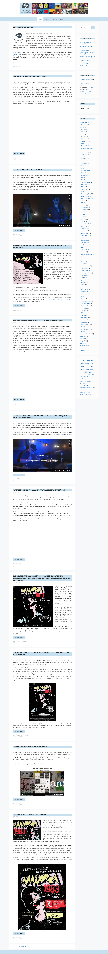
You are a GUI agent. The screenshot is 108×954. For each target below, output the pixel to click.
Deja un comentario (18, 159)
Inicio (40, 19)
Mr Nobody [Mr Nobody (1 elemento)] (93, 387)
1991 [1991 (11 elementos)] (91, 369)
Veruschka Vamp (86, 320)
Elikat (82, 172)
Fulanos (83, 187)
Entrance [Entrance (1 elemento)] (81, 379)
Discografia (83, 336)
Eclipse (83, 168)
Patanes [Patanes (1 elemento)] (81, 389)
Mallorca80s (21, 735)
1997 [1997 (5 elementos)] (89, 374)
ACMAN (55, 19)
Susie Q (83, 298)
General (82, 343)
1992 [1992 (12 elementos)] (81, 372)
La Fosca (83, 212)
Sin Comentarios (86, 291)
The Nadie (84, 308)
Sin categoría (17, 66)
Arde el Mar (84, 141)
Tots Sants (84, 312)
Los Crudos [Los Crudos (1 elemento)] (82, 381)
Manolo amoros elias (86, 79)
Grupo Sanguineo (86, 194)
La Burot (16, 157)
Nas (82, 256)
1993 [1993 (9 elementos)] (86, 372)
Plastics (15, 563)
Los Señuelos (85, 240)
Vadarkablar (84, 317)
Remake (15, 403)
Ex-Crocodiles (85, 175)
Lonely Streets (85, 223)
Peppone (83, 275)
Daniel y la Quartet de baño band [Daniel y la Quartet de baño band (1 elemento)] (86, 378)
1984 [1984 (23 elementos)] (87, 363)
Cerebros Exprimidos (87, 148)
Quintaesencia (85, 280)
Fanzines (82, 338)
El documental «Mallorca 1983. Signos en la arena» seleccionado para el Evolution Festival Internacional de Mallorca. (41, 578)
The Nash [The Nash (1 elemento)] (81, 392)
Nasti (91, 87)
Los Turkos (84, 245)
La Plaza (83, 219)
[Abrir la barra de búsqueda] (68, 19)
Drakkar (83, 165)
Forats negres (85, 184)
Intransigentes (85, 196)
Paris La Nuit (84, 268)
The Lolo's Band (85, 305)
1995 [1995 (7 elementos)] (81, 374)
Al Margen (84, 138)
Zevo (82, 327)
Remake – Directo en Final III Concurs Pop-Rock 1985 (38, 320)
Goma (82, 191)
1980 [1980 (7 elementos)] (84, 361)
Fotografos (83, 341)
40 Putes (83, 129)
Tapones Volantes (86, 301)
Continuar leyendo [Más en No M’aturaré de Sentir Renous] (19, 230)
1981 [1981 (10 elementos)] (88, 361)
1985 (15, 404)
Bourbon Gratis (85, 146)
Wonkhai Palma (85, 324)
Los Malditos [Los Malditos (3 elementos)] (88, 381)
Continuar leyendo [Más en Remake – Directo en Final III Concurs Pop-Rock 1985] (19, 399)
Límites (83, 221)
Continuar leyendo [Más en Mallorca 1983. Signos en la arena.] (19, 933)
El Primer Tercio (85, 170)
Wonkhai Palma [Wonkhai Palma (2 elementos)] (83, 394)
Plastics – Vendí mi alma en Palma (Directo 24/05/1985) (39, 490)
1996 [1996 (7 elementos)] (85, 374)
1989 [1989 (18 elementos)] (82, 369)
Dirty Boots (84, 161)
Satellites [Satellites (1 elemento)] (86, 390)
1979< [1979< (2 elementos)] (81, 361)
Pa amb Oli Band (86, 266)
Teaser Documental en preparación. (30, 747)
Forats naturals (85, 182)
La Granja (84, 214)
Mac (82, 247)
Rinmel (83, 284)
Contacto (62, 19)
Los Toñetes (84, 242)
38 (19, 946)
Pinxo (81, 94)
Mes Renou (84, 249)
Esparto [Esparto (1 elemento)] (85, 379)
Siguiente (24, 946)
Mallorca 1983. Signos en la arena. (29, 815)
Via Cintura (84, 322)
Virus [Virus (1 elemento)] (89, 392)
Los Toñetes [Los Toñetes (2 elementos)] (82, 383)
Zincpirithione (85, 329)
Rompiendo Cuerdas (87, 287)
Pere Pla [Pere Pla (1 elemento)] (84, 389)
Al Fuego (83, 136)
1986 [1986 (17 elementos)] (82, 366)
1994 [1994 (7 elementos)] (90, 372)
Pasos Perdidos (85, 270)
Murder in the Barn (86, 254)
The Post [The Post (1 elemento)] (85, 392)
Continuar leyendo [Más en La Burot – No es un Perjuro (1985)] (19, 153)
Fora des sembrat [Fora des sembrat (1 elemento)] (90, 379)
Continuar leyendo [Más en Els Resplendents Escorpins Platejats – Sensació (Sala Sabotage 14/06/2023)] (19, 474)
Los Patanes (84, 238)
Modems (83, 252)
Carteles (82, 331)
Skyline (83, 296)
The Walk (83, 310)
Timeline (47, 19)
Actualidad (24, 309)
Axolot (87, 94)
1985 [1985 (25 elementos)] (92, 363)
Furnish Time (85, 189)
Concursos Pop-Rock (86, 334)
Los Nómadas (85, 235)
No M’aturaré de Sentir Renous (28, 170)
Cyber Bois (84, 154)
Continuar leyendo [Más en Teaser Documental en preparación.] (19, 799)
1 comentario (17, 405)
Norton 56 (84, 263)
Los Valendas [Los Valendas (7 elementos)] (84, 385)
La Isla (83, 216)
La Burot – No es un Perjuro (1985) (29, 76)
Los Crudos (84, 226)
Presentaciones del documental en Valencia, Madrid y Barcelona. (87, 52)
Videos (19, 157)
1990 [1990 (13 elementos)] (87, 369)
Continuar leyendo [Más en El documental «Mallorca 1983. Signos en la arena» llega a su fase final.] (19, 731)
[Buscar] (93, 27)
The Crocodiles (85, 303)
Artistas (82, 127)
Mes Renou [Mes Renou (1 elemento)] (88, 387)
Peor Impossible (85, 273)
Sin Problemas (85, 294)
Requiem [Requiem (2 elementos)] (89, 389)
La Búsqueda (84, 207)
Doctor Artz (84, 163)
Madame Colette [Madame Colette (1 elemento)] (83, 387)
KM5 (82, 202)
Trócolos (83, 315)
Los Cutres (84, 230)
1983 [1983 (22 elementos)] (82, 363)
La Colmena (84, 209)
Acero (82, 134)
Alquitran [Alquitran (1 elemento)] (88, 376)
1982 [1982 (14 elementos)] (93, 361)
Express (83, 177)
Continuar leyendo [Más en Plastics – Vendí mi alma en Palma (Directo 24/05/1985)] (19, 559)
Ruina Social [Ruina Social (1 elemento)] (82, 390)
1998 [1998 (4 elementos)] (92, 374)
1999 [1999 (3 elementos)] (81, 376)
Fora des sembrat (86, 179)
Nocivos (83, 261)
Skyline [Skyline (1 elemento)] (90, 390)
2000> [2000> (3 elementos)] (84, 376)
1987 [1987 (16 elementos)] (87, 367)
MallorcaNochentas (23, 27)
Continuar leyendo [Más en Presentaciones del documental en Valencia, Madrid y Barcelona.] (19, 305)
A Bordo (83, 131)
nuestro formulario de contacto (61, 299)
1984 (15, 158)
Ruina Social (83, 81)
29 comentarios (17, 310)
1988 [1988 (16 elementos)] (91, 367)
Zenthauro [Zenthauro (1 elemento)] (89, 394)
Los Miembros (85, 233)
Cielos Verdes (85, 152)
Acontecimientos (17, 309)
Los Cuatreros (85, 228)
